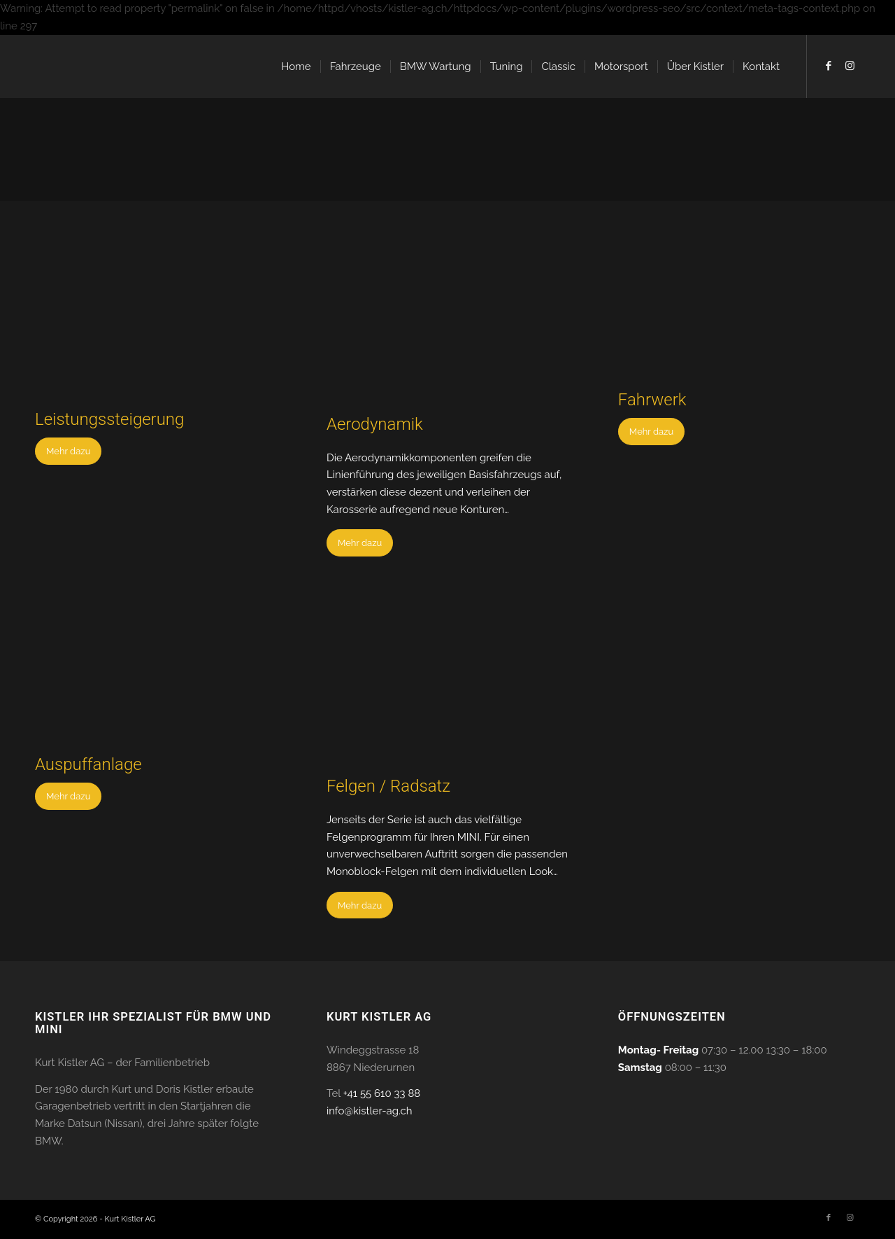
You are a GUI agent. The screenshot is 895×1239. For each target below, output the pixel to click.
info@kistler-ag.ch (370, 1111)
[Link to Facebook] (828, 65)
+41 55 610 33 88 (382, 1093)
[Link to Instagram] (849, 65)
